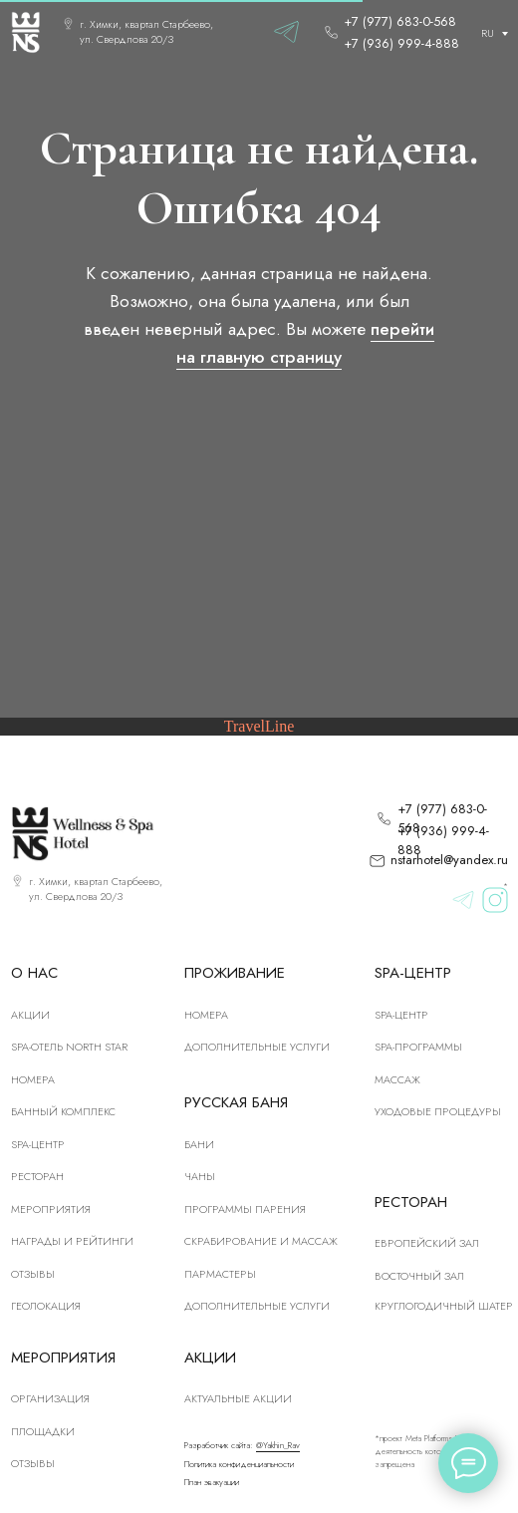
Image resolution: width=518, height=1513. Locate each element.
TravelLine (259, 726)
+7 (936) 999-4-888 (401, 43)
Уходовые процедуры (438, 1111)
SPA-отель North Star (69, 1047)
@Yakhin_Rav (278, 1445)
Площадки (43, 1431)
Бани (199, 1144)
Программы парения (245, 1209)
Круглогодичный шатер (444, 1306)
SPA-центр (38, 1144)
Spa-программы (418, 1047)
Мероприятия (51, 1209)
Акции (30, 1015)
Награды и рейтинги (72, 1241)
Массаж (397, 1079)
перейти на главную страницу (305, 342)
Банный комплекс (63, 1111)
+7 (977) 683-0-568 (400, 21)
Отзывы (33, 1274)
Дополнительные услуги (257, 1047)
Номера (206, 1015)
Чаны (199, 1176)
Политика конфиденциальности (239, 1464)
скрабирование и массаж (261, 1241)
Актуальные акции (238, 1398)
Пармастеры (220, 1274)
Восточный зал (419, 1276)
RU (487, 33)
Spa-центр (401, 1015)
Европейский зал (427, 1243)
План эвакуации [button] (211, 1482)
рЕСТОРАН (37, 1176)
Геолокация (46, 1306)
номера (33, 1079)
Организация (50, 1398)
